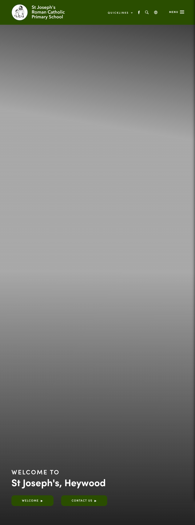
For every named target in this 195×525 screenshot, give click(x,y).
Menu (173, 12)
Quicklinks (120, 12)
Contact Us (82, 500)
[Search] (147, 12)
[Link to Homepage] (42, 12)
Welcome (30, 500)
